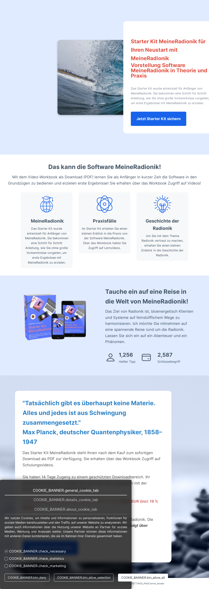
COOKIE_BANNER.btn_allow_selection (83, 577)
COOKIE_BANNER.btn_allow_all (143, 577)
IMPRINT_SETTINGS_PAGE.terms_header (142, 583)
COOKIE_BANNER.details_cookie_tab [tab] (65, 500)
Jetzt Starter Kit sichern (158, 119)
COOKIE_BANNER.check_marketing (35, 566)
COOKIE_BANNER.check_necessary (35, 551)
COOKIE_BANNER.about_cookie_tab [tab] (65, 509)
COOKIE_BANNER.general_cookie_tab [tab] (66, 490)
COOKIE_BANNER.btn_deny (27, 577)
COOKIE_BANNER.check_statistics (34, 559)
